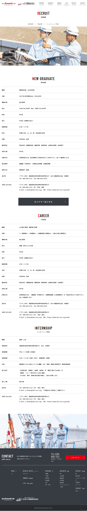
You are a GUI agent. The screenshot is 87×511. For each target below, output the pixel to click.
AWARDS (60, 3)
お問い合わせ (75, 457)
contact (83, 3)
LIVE (67, 3)
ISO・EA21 (47, 485)
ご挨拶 (46, 476)
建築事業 (62, 478)
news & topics (32, 3)
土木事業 (62, 476)
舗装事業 (62, 482)
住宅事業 (62, 480)
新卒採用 (30, 24)
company (42, 3)
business (51, 3)
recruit (74, 3)
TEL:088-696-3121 (55, 455)
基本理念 (47, 478)
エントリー (78, 484)
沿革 (46, 482)
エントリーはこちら (43, 201)
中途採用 (39, 24)
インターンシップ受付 (53, 24)
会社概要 (47, 480)
